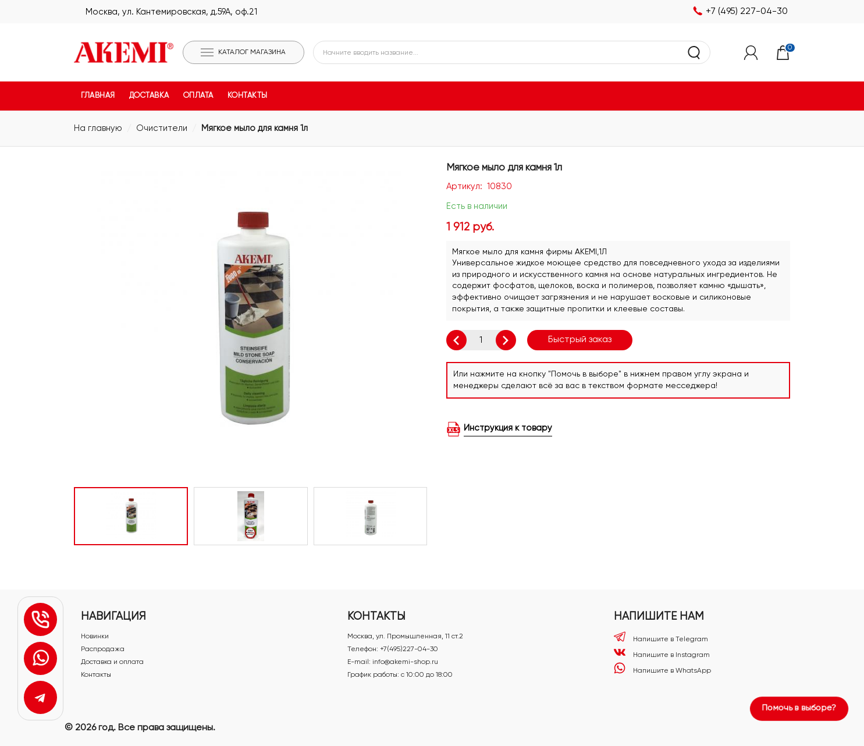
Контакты (96, 675)
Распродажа (103, 649)
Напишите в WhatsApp (662, 668)
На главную (98, 128)
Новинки (95, 636)
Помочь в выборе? (799, 708)
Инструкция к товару (508, 428)
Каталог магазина (252, 52)
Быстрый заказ (579, 339)
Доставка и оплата (112, 662)
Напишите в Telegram (661, 637)
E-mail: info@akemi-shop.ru (392, 662)
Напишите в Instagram (662, 652)
